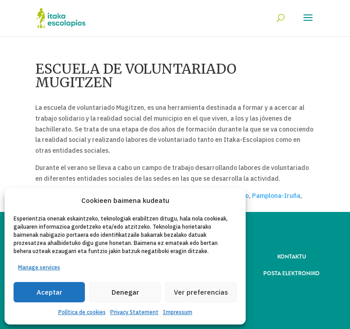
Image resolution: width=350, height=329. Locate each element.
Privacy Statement (134, 312)
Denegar (125, 292)
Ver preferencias (201, 292)
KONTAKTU (291, 256)
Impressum (177, 312)
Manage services (39, 267)
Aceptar (49, 292)
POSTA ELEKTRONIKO (291, 272)
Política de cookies (82, 312)
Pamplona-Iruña (276, 196)
